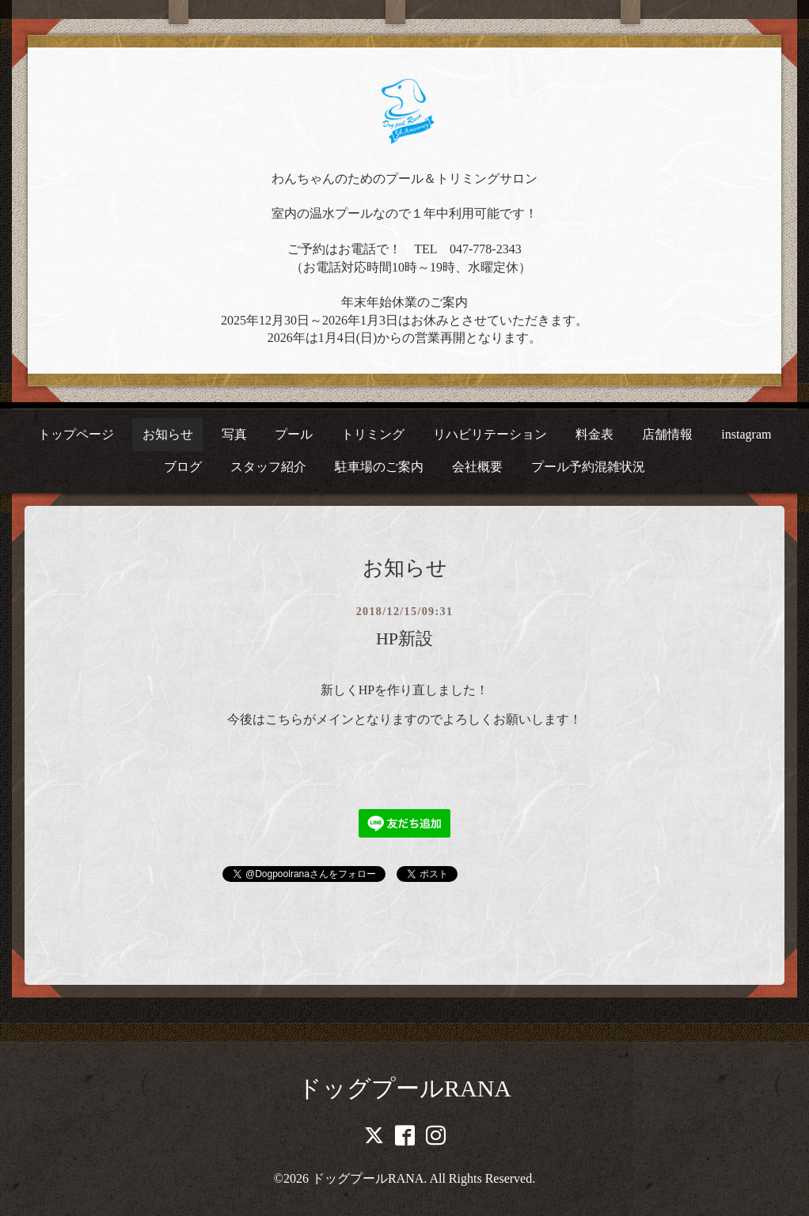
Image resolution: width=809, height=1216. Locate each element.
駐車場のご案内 (379, 466)
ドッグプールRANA (404, 1088)
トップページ (76, 434)
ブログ (183, 466)
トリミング (372, 434)
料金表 (594, 434)
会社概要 (477, 466)
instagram (746, 434)
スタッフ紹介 (268, 466)
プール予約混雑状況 (588, 466)
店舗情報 (667, 434)
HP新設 (404, 638)
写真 (234, 434)
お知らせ (167, 434)
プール (294, 434)
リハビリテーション (490, 434)
